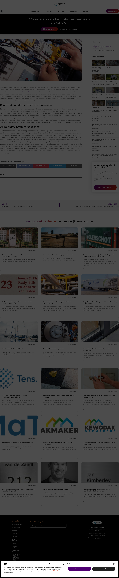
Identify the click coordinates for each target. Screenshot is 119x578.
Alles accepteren (79, 569)
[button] (114, 564)
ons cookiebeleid (53, 571)
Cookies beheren (103, 569)
